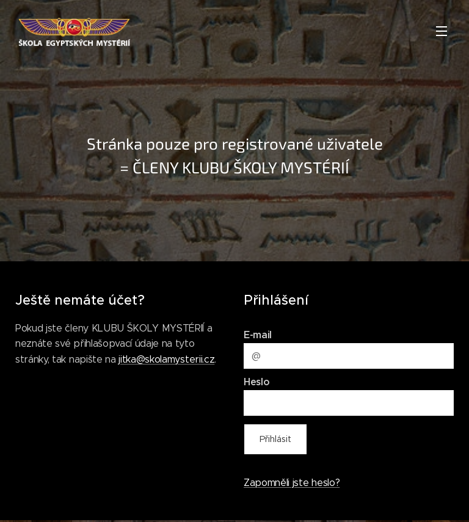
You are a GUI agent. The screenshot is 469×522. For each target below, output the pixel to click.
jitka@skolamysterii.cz (166, 358)
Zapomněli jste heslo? (292, 482)
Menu (441, 31)
